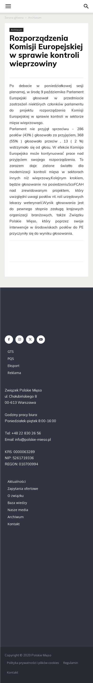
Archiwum (34, 18)
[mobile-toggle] (8, 6)
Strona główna (14, 18)
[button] (86, 6)
